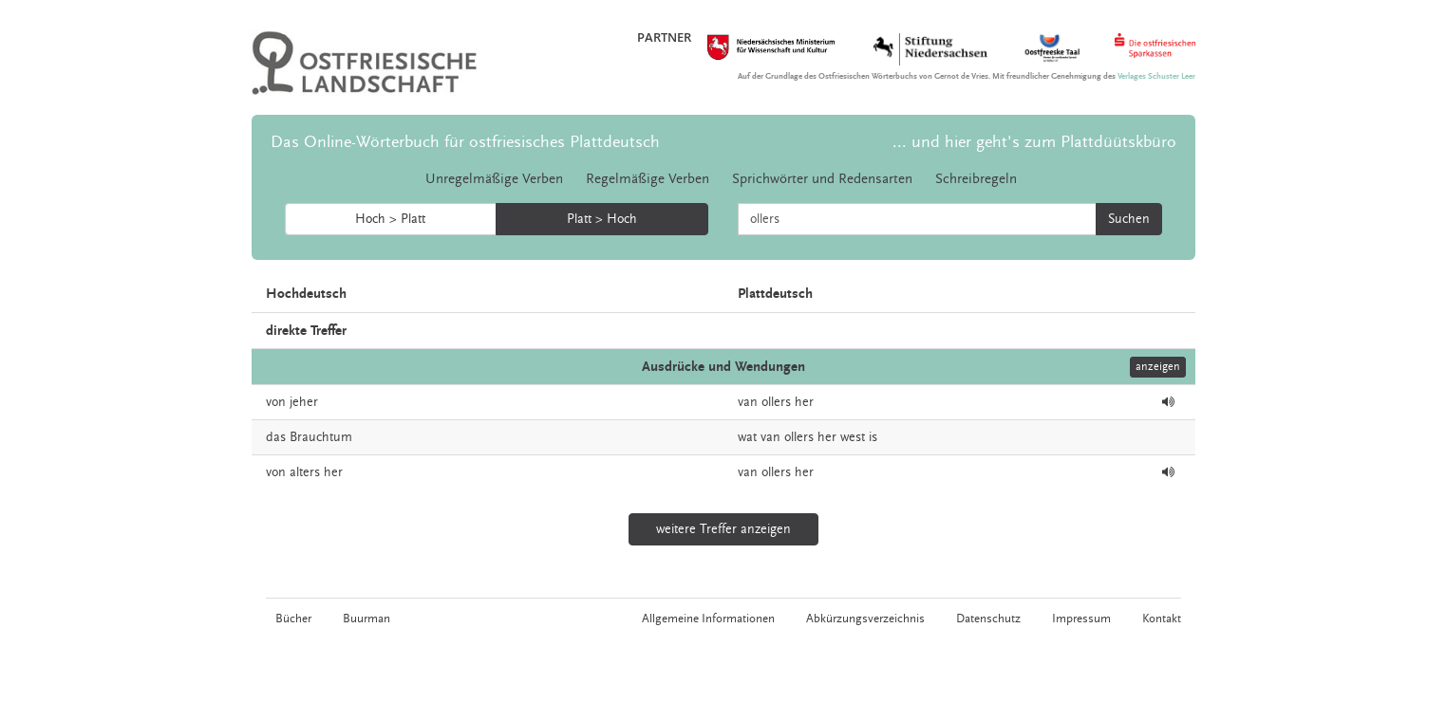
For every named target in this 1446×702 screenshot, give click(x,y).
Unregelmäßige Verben (494, 179)
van (748, 402)
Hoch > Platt (390, 219)
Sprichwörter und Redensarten (822, 179)
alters (305, 472)
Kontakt (1161, 618)
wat (747, 437)
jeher (304, 402)
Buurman (366, 618)
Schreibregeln (976, 179)
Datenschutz (988, 618)
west (852, 437)
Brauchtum (321, 437)
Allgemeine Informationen (708, 618)
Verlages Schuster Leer (1156, 76)
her (804, 402)
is (873, 437)
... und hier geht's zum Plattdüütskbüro (1034, 142)
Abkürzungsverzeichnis (865, 618)
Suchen (1129, 219)
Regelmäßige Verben (647, 179)
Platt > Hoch (602, 219)
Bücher (293, 618)
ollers (776, 402)
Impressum (1081, 618)
